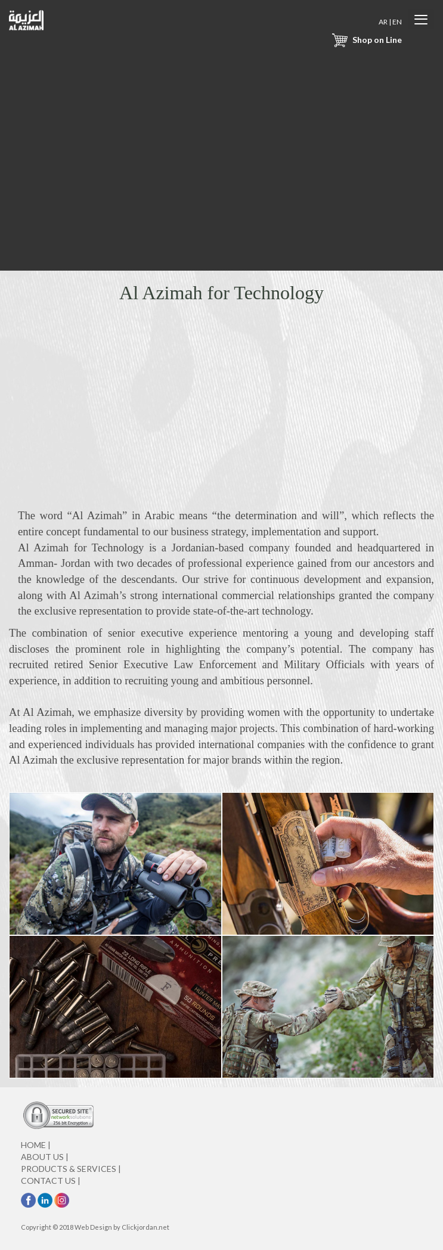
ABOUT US (45, 1157)
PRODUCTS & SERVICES (71, 1169)
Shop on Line (365, 40)
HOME (36, 1145)
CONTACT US (50, 1180)
